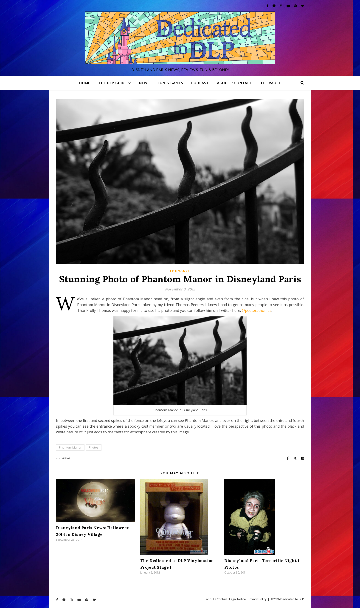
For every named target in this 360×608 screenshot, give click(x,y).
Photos (93, 447)
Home (84, 82)
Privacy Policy (257, 599)
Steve (65, 458)
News (144, 82)
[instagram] (281, 6)
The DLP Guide (112, 82)
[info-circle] (274, 6)
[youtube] (289, 6)
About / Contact (234, 82)
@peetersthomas (256, 310)
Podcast (200, 82)
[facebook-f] (268, 6)
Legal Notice (237, 599)
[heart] (302, 6)
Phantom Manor (70, 447)
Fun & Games (170, 82)
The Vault (270, 82)
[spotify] (296, 6)
